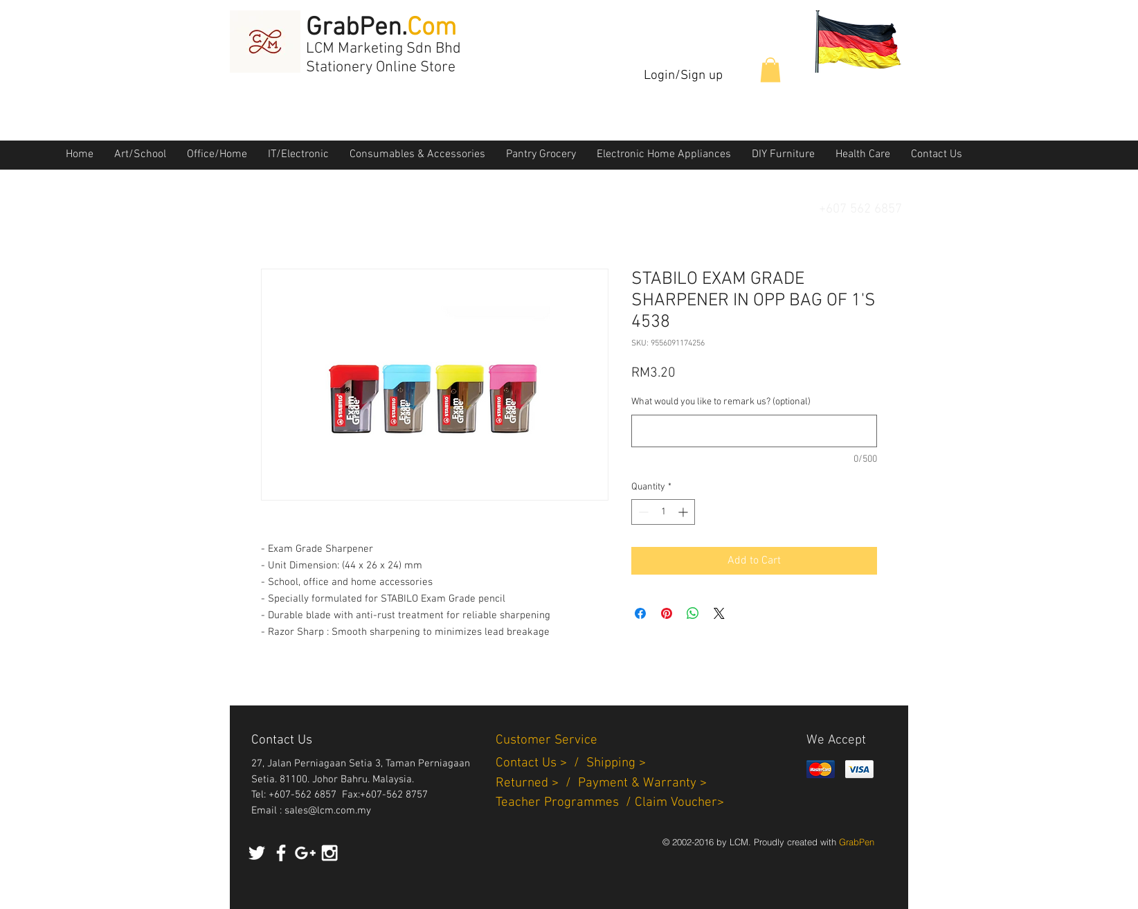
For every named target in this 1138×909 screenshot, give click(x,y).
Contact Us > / (541, 763)
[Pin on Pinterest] (666, 613)
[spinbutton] (663, 512)
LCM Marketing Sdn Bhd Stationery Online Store (383, 58)
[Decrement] (642, 512)
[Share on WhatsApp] (693, 613)
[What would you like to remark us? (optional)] (754, 431)
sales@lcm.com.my (327, 810)
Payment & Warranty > (642, 783)
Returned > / (537, 783)
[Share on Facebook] (640, 613)
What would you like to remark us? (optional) (721, 402)
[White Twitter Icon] (257, 853)
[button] (770, 69)
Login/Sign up (683, 76)
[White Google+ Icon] (305, 853)
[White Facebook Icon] (281, 853)
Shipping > (616, 763)
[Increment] (684, 512)
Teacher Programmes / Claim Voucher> (610, 803)
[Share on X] (719, 613)
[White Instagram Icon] (329, 853)
